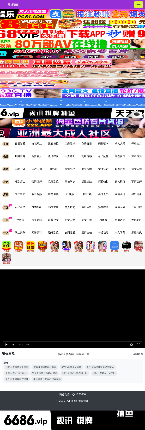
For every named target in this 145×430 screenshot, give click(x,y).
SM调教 (36, 207)
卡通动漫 (103, 232)
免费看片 (36, 156)
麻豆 (5, 194)
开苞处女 (136, 143)
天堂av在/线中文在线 (16, 373)
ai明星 (53, 169)
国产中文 (20, 194)
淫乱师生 (20, 181)
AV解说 (20, 219)
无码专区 (136, 219)
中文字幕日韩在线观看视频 (47, 379)
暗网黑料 (20, 156)
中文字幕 (120, 232)
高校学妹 (70, 181)
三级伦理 (136, 207)
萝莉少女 (53, 219)
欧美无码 (36, 219)
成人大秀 (120, 143)
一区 (5, 232)
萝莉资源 (136, 156)
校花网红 (36, 143)
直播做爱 (20, 143)
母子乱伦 (103, 156)
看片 (5, 169)
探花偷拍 (103, 181)
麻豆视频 (86, 169)
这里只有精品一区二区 (104, 373)
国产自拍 (36, 169)
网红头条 (20, 232)
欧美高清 (120, 194)
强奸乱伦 (136, 194)
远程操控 (53, 143)
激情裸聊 (53, 156)
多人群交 (70, 207)
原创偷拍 (120, 156)
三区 (5, 220)
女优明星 (20, 207)
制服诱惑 (86, 156)
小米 (5, 182)
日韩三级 (20, 169)
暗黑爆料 (53, 194)
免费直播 (86, 143)
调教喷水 (103, 143)
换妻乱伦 (53, 181)
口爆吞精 (70, 143)
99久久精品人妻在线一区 (75, 373)
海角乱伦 (70, 169)
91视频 (70, 194)
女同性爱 (70, 232)
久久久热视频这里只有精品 (100, 367)
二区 (5, 207)
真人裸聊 (120, 181)
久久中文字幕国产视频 (17, 379)
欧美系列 (120, 207)
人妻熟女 (70, 156)
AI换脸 (103, 219)
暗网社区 (120, 169)
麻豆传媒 (136, 232)
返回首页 (138, 354)
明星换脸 (86, 181)
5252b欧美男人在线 (71, 367)
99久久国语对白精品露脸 (44, 373)
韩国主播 (53, 207)
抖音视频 (103, 207)
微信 (5, 156)
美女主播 (86, 219)
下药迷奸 (136, 181)
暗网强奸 (36, 181)
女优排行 (103, 169)
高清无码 (103, 194)
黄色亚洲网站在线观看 (45, 367)
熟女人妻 (136, 169)
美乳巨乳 (86, 207)
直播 (5, 144)
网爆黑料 (36, 232)
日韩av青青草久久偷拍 (17, 367)
